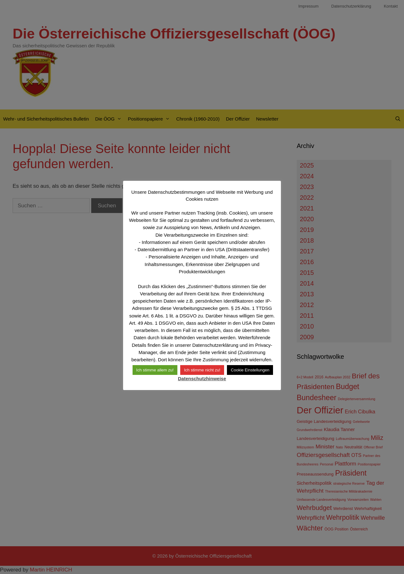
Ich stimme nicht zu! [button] (202, 370)
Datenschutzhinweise (202, 378)
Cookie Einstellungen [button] (250, 370)
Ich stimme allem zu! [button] (155, 370)
